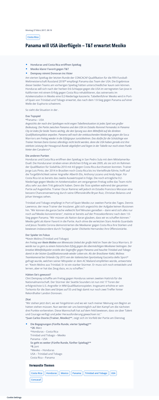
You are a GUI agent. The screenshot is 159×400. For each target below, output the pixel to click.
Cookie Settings (14, 397)
